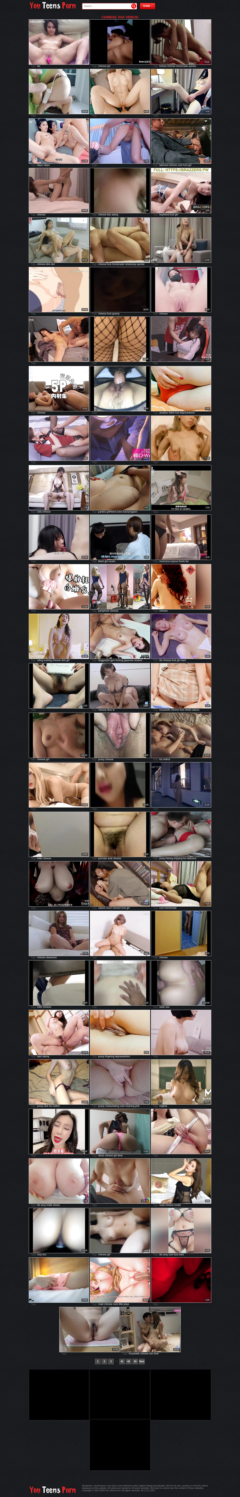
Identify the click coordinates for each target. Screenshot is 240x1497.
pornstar (102, 858)
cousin (111, 561)
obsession (51, 957)
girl (108, 66)
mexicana (164, 561)
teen (39, 1056)
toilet (39, 858)
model (177, 1205)
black (101, 561)
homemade (182, 66)
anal (110, 858)
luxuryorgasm (130, 511)
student (138, 660)
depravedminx (187, 412)
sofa (39, 511)
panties (102, 511)
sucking (48, 660)
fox (161, 759)
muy (39, 1254)
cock (180, 165)
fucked (162, 66)
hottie (49, 1205)
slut (53, 264)
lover (156, 1353)
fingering (109, 1056)
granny (116, 313)
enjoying (178, 858)
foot (177, 412)
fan (187, 561)
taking (115, 214)
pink (137, 1106)
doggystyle (104, 660)
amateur (163, 412)
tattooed (163, 165)
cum (161, 908)
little (121, 1304)
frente (182, 561)
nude (162, 1205)
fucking (119, 660)
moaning (129, 1106)
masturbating (112, 1106)
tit (113, 709)
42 (128, 1361)
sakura (195, 709)
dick (48, 264)
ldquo (40, 165)
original (163, 1106)
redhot (166, 759)
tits (160, 660)
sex (151, 1353)
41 (122, 1361)
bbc (109, 214)
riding (40, 660)
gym (112, 660)
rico (44, 1254)
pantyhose (103, 610)
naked (101, 908)
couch (108, 908)
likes (109, 709)
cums (119, 511)
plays (126, 1304)
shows (56, 1205)
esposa (174, 561)
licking (169, 858)
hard (183, 660)
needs (188, 709)
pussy (101, 759)
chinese (102, 66)
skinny (46, 1056)
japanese (129, 660)
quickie (192, 66)
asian (162, 1007)
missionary (130, 264)
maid (100, 1304)
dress (101, 1155)
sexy (43, 1205)
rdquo (47, 165)
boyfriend (164, 214)
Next (141, 1361)
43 (135, 1361)
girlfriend (111, 511)
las (38, 66)
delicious (191, 858)
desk (120, 1155)
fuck (185, 165)
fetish (172, 412)
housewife (164, 709)
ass (168, 1007)
